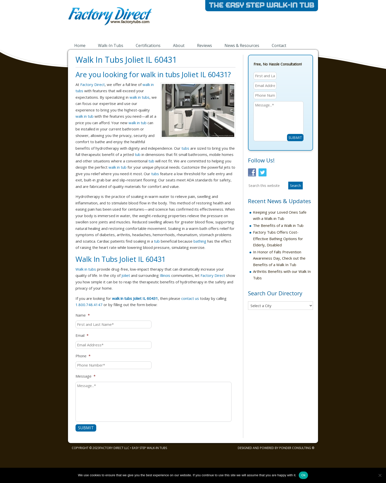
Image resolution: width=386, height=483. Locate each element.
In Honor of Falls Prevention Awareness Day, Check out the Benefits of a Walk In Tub (279, 258)
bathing (200, 241)
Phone (83, 356)
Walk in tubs (86, 269)
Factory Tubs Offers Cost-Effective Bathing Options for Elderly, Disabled (278, 238)
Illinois (165, 275)
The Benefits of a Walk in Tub (278, 225)
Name (83, 315)
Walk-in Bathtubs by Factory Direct (130, 19)
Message (86, 376)
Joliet (126, 275)
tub (137, 154)
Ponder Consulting (295, 448)
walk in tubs (140, 97)
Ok (303, 475)
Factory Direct (92, 84)
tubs (185, 148)
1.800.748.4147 (89, 304)
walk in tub (85, 116)
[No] (379, 475)
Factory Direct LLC (114, 448)
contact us (190, 298)
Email (82, 335)
